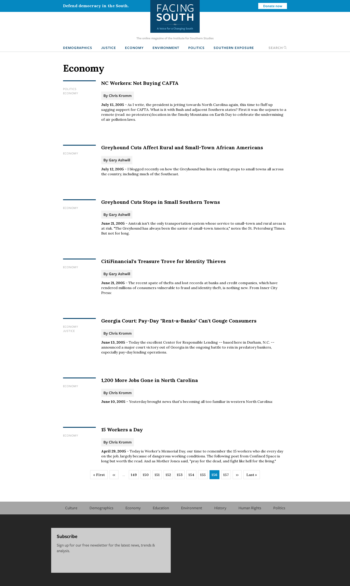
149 (135, 475)
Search (278, 47)
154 (192, 475)
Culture (71, 507)
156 (215, 475)
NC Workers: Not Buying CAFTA (140, 83)
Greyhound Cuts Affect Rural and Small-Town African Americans (182, 147)
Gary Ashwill (119, 159)
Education (161, 507)
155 (204, 475)
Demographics (77, 47)
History (220, 507)
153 (181, 475)
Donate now (272, 6)
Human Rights (249, 507)
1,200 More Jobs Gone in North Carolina (149, 380)
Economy (134, 47)
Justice (108, 47)
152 (169, 475)
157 (227, 475)
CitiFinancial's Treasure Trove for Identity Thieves (163, 261)
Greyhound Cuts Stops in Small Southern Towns (160, 202)
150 (147, 475)
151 (158, 475)
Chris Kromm (120, 95)
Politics (196, 47)
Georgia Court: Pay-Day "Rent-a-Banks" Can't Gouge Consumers (178, 321)
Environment (166, 47)
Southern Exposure (234, 47)
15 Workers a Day (122, 429)
